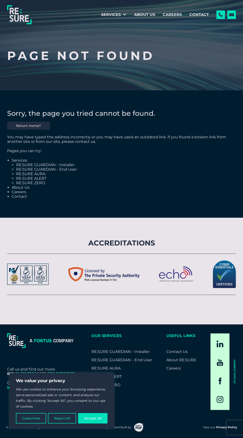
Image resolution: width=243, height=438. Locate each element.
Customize (31, 418)
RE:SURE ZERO (30, 183)
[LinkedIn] (220, 344)
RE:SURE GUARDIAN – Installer (45, 165)
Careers (172, 14)
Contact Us (177, 351)
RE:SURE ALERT (31, 178)
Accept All (93, 418)
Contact (199, 14)
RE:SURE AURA (30, 174)
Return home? (28, 126)
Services (111, 14)
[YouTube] (220, 362)
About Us (144, 14)
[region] (61, 400)
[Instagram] (220, 399)
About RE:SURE (181, 360)
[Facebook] (220, 381)
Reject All (62, 418)
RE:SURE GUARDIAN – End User (46, 169)
